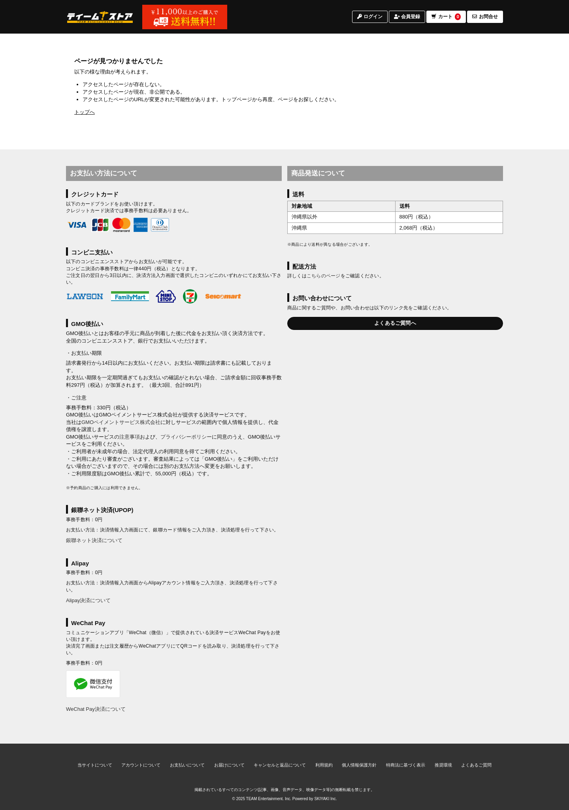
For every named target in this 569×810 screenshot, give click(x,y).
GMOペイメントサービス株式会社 (120, 422)
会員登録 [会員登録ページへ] (407, 21)
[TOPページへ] (100, 21)
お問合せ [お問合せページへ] (485, 21)
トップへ (84, 112)
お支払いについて (187, 765)
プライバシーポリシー (186, 437)
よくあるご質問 (476, 765)
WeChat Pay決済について (96, 709)
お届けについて (229, 765)
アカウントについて (140, 765)
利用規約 (324, 765)
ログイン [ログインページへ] (369, 21)
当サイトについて (94, 765)
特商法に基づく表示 (405, 765)
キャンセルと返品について (280, 765)
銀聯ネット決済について (94, 540)
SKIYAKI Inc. (325, 799)
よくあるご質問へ (395, 323)
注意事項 (129, 437)
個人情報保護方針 (359, 765)
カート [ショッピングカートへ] (446, 21)
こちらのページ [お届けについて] (324, 276)
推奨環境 (443, 765)
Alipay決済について (88, 600)
